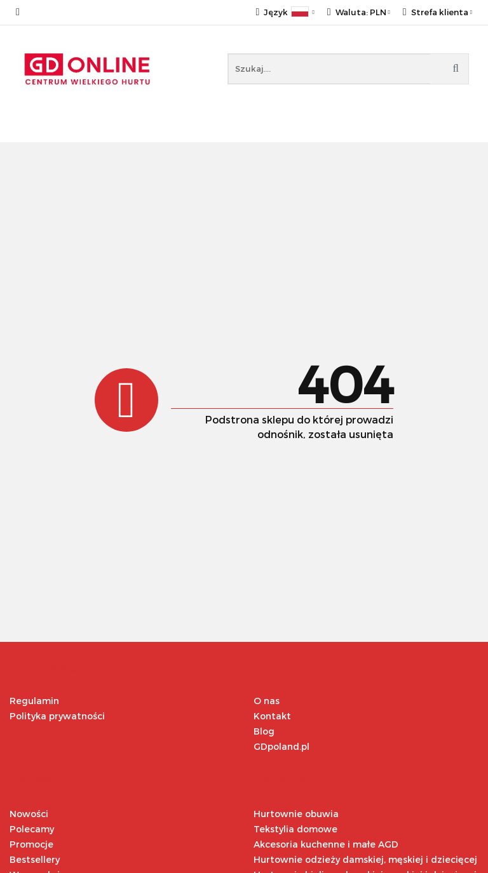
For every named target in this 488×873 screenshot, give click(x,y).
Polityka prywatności (57, 715)
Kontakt (272, 715)
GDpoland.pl (281, 746)
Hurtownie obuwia (296, 813)
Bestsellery (35, 859)
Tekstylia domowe (295, 828)
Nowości (29, 813)
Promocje (31, 844)
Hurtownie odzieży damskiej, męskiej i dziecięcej (365, 859)
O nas (267, 700)
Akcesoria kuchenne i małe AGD (326, 844)
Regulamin (34, 700)
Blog (264, 731)
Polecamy (32, 828)
